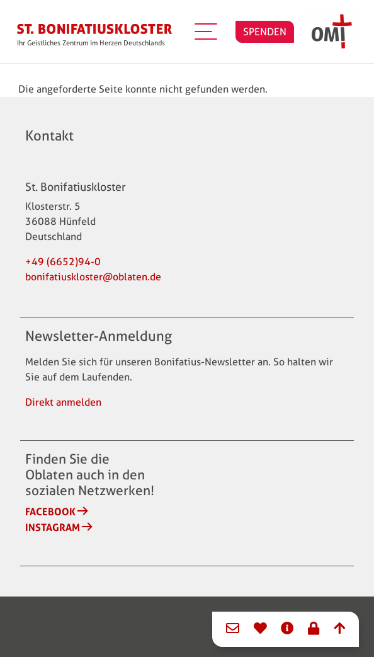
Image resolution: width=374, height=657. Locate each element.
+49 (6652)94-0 (63, 262)
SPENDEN (264, 32)
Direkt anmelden (63, 402)
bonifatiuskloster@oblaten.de (93, 277)
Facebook (50, 511)
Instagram (52, 527)
